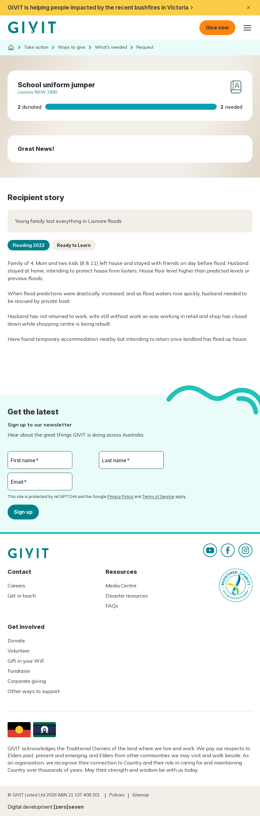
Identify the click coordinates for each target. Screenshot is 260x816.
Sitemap (140, 795)
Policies (117, 795)
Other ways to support (34, 691)
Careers (16, 585)
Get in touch (22, 595)
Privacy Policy (120, 496)
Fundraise (19, 671)
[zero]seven (69, 807)
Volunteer (19, 650)
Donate (16, 640)
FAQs (112, 606)
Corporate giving (27, 681)
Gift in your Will (26, 661)
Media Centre (121, 585)
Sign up (23, 511)
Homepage (32, 27)
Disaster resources (127, 595)
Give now (217, 27)
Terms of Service (158, 496)
